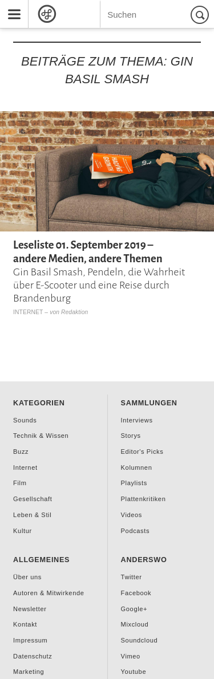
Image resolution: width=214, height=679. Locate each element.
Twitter (131, 577)
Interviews (137, 420)
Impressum (30, 640)
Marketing (28, 671)
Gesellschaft (32, 498)
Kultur (22, 530)
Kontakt (25, 624)
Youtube (134, 671)
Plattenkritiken (143, 498)
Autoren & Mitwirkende (48, 592)
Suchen (201, 14)
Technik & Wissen (40, 435)
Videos (131, 514)
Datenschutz (32, 656)
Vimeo (130, 656)
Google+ (134, 608)
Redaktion (74, 312)
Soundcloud (139, 640)
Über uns (27, 577)
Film (19, 482)
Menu (10, 4)
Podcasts (135, 530)
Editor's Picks (142, 451)
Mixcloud (135, 624)
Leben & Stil (32, 514)
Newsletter (29, 608)
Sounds (25, 420)
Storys (131, 435)
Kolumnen (136, 467)
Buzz (21, 451)
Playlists (134, 482)
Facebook (136, 592)
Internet (28, 312)
